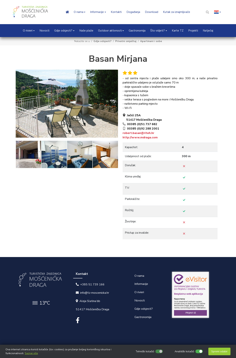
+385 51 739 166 (92, 284)
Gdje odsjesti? (102, 41)
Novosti (44, 30)
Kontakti (116, 12)
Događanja (133, 12)
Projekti (193, 30)
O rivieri (139, 292)
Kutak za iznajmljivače (176, 12)
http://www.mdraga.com (140, 137)
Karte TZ (177, 30)
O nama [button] (78, 12)
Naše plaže (86, 30)
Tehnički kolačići (145, 351)
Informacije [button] (97, 12)
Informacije (141, 284)
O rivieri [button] (27, 31)
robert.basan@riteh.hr (138, 133)
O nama (139, 276)
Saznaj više (31, 353)
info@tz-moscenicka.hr (94, 293)
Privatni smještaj (125, 41)
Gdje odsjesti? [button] (63, 30)
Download (151, 12)
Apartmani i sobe (151, 41)
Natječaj (208, 30)
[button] (217, 12)
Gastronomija (137, 30)
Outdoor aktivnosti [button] (110, 30)
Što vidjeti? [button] (157, 30)
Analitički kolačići (184, 351)
